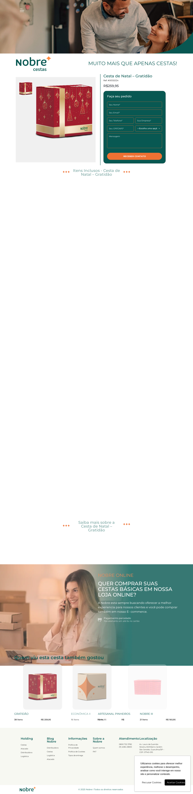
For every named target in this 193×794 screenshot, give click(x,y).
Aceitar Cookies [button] (176, 782)
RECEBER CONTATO (134, 156)
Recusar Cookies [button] (151, 782)
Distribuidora (26, 752)
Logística (25, 756)
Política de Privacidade (73, 746)
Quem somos (99, 748)
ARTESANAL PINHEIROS (114, 713)
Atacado (24, 749)
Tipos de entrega (75, 755)
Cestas (24, 745)
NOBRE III (146, 713)
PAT (94, 751)
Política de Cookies (76, 751)
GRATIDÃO (21, 713)
